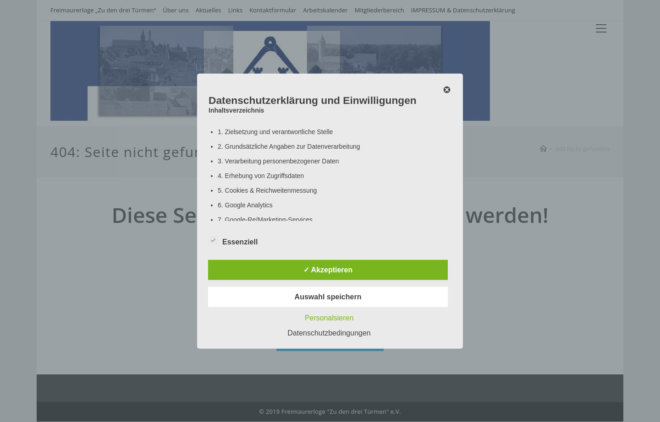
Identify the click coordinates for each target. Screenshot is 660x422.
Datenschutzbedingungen (328, 332)
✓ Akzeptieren (328, 269)
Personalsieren (329, 317)
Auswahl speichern (328, 296)
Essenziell (233, 239)
